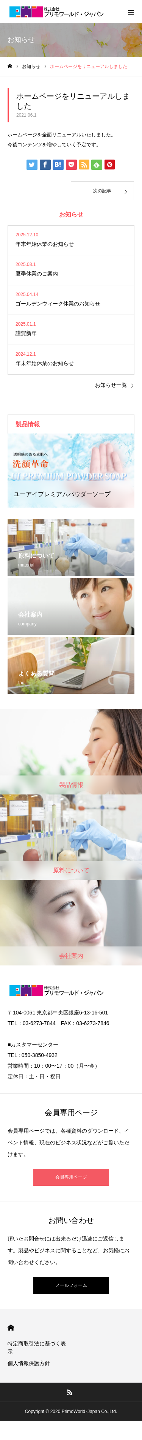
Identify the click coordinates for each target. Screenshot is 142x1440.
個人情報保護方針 (29, 1363)
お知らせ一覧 (111, 385)
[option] (71, 471)
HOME (11, 1327)
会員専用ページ (71, 1177)
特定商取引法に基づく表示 (37, 1347)
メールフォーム (71, 1285)
